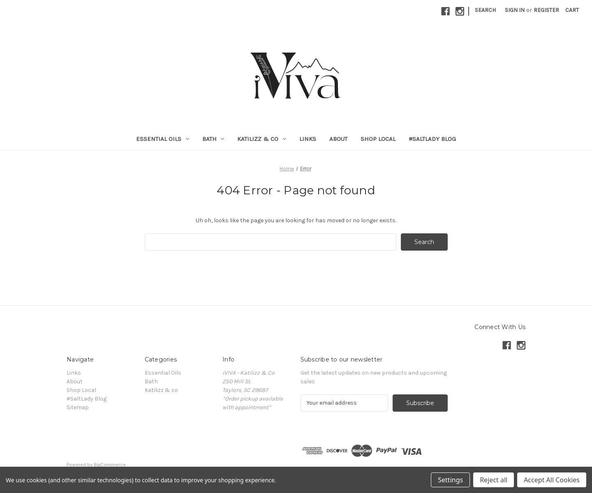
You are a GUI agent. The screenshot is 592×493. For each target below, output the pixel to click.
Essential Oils (162, 139)
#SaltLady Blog (432, 139)
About (338, 139)
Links (307, 139)
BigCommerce (110, 465)
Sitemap (78, 407)
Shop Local (378, 139)
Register (546, 10)
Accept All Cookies (552, 479)
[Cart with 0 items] (572, 10)
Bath (213, 139)
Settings (450, 479)
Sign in (515, 10)
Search (485, 10)
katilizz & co (261, 139)
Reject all (493, 479)
